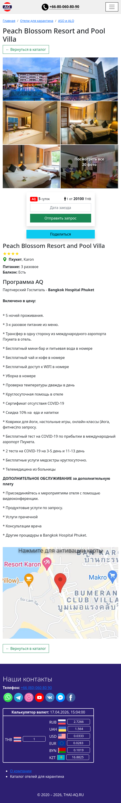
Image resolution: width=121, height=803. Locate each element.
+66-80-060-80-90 (64, 6)
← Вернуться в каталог (26, 49)
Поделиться (60, 234)
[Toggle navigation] (112, 6)
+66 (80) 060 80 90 (36, 687)
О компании (21, 770)
